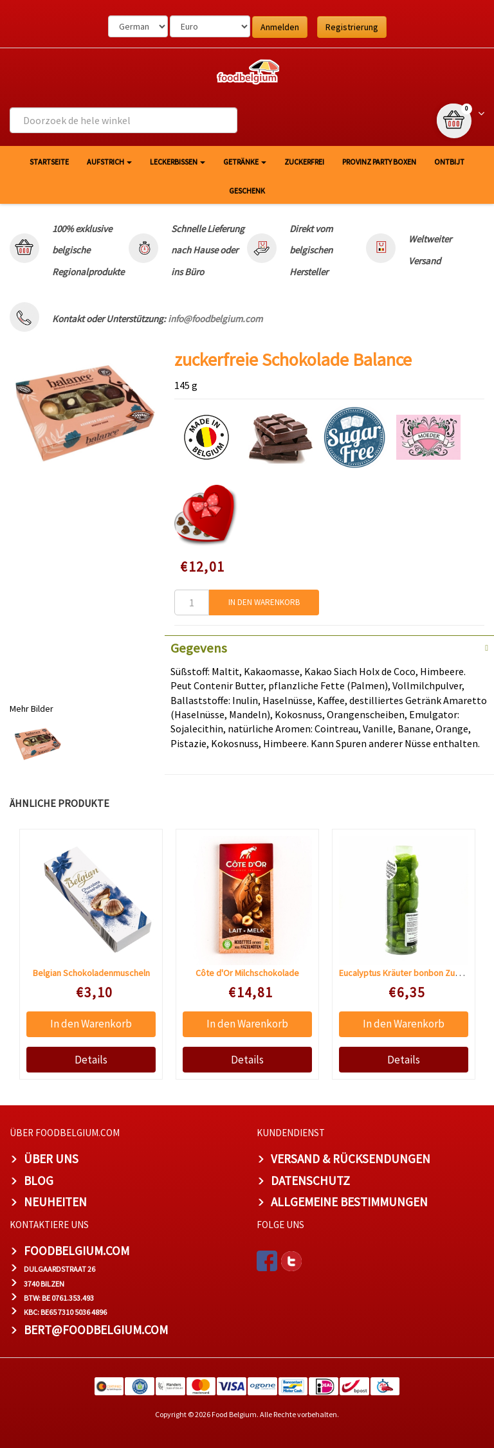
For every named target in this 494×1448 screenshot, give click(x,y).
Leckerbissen (177, 162)
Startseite (49, 162)
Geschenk (247, 190)
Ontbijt (449, 162)
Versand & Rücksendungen (350, 1158)
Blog (38, 1180)
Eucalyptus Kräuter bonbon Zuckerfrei (412, 973)
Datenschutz (310, 1180)
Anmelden (280, 27)
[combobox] (123, 120)
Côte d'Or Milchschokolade (247, 973)
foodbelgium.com (76, 1250)
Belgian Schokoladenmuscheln (91, 973)
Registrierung (351, 27)
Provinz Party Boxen (379, 162)
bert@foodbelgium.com (96, 1329)
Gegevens (198, 648)
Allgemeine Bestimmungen (349, 1201)
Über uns (51, 1158)
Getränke (244, 162)
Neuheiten (55, 1201)
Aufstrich (109, 162)
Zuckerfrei (304, 162)
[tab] (329, 646)
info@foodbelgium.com (215, 318)
